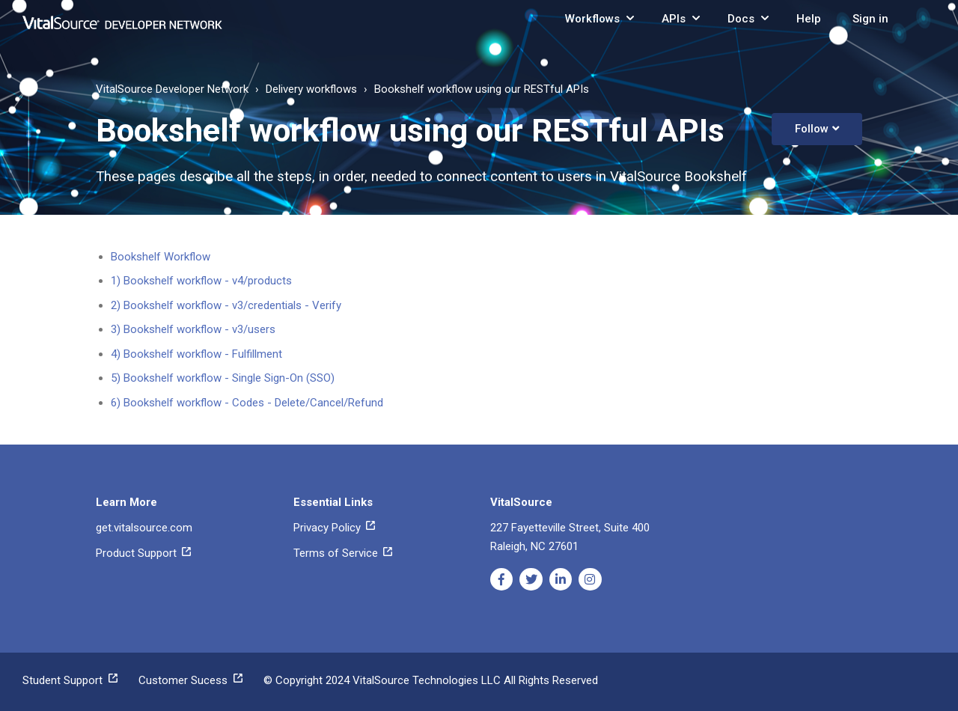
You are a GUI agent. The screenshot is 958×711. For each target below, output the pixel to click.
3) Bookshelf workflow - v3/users (193, 329)
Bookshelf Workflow (160, 256)
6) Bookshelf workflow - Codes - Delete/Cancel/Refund (247, 402)
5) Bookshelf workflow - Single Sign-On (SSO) (223, 378)
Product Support (143, 553)
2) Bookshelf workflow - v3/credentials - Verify (226, 305)
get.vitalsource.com (144, 527)
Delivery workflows (311, 89)
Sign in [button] (870, 18)
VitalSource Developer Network (172, 89)
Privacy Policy (334, 527)
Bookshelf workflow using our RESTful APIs (481, 89)
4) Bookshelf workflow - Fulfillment (196, 354)
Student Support (70, 680)
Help (808, 18)
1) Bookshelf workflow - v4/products (201, 280)
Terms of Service (342, 553)
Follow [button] (812, 128)
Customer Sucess (190, 680)
